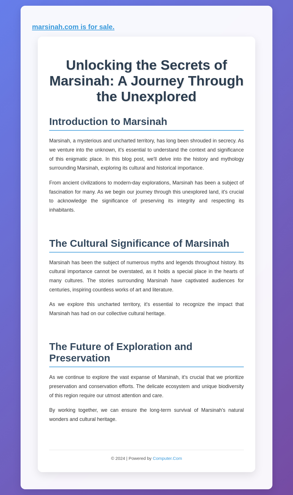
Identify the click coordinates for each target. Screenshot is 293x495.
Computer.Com (167, 458)
